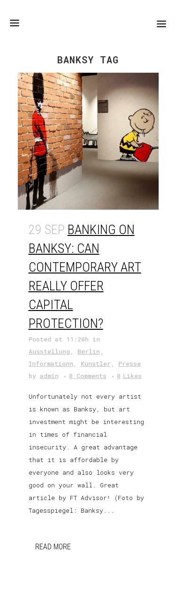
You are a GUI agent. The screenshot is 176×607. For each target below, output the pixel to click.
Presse (129, 363)
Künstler (96, 363)
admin (49, 376)
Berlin (88, 351)
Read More (53, 546)
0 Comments (88, 376)
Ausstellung (49, 351)
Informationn (51, 363)
